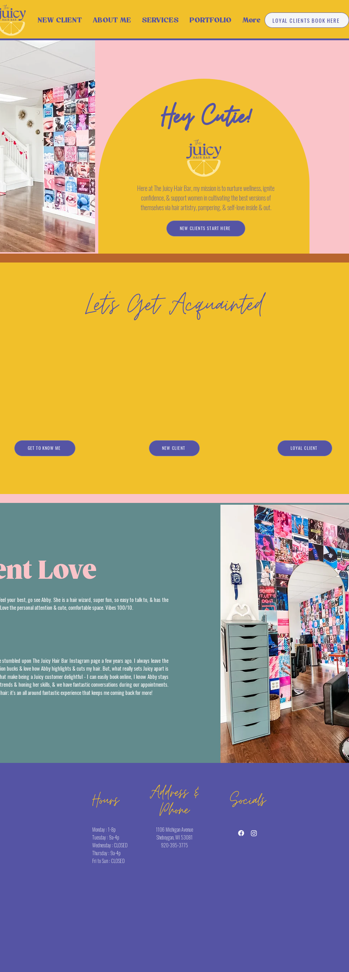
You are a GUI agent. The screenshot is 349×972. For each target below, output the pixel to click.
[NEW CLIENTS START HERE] (205, 228)
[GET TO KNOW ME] (44, 448)
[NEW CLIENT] (174, 448)
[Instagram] (254, 833)
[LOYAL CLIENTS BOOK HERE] (307, 20)
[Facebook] (241, 833)
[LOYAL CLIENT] (304, 448)
